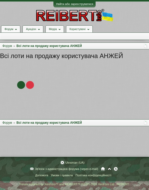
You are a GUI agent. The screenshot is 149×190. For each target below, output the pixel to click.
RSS (116, 169)
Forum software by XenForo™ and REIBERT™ (74, 184)
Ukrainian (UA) (74, 162)
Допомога (41, 175)
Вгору (109, 169)
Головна (103, 169)
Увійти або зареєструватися (74, 4)
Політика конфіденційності (93, 175)
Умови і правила (62, 175)
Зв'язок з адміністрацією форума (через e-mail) (66, 168)
